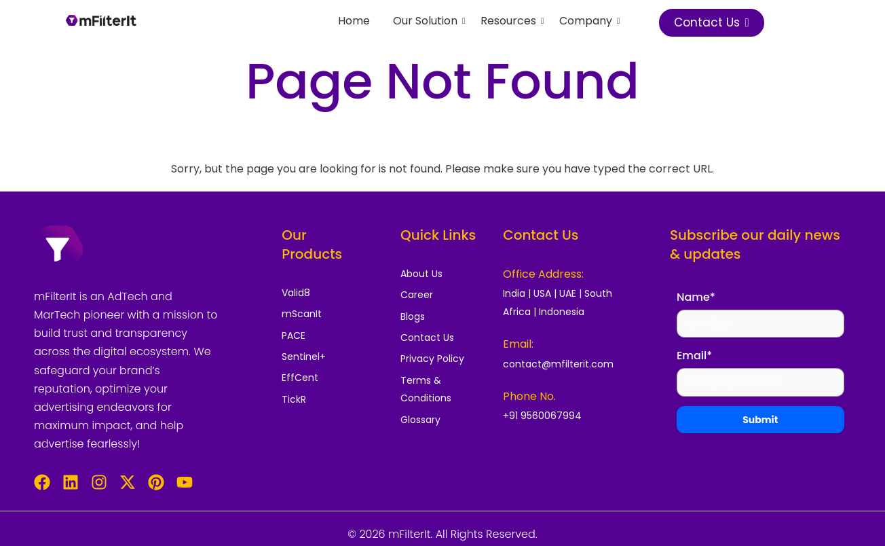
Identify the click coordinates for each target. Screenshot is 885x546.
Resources (511, 21)
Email (694, 357)
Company (588, 21)
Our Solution (427, 21)
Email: (518, 344)
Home (354, 21)
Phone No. (529, 396)
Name (696, 297)
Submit (760, 421)
